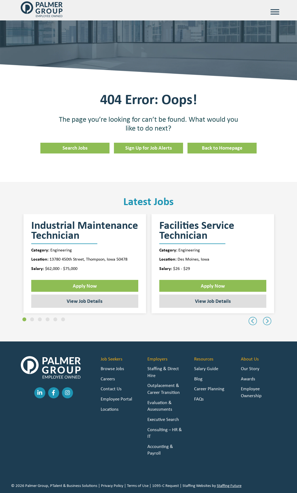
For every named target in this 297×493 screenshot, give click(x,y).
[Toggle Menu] (274, 11)
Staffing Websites (197, 485)
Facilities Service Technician (196, 230)
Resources (203, 359)
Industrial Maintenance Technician (84, 230)
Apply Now (85, 285)
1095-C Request (165, 485)
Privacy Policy (112, 485)
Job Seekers (112, 359)
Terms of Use (137, 485)
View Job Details (85, 300)
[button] (24, 319)
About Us (250, 359)
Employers (157, 359)
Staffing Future (229, 485)
